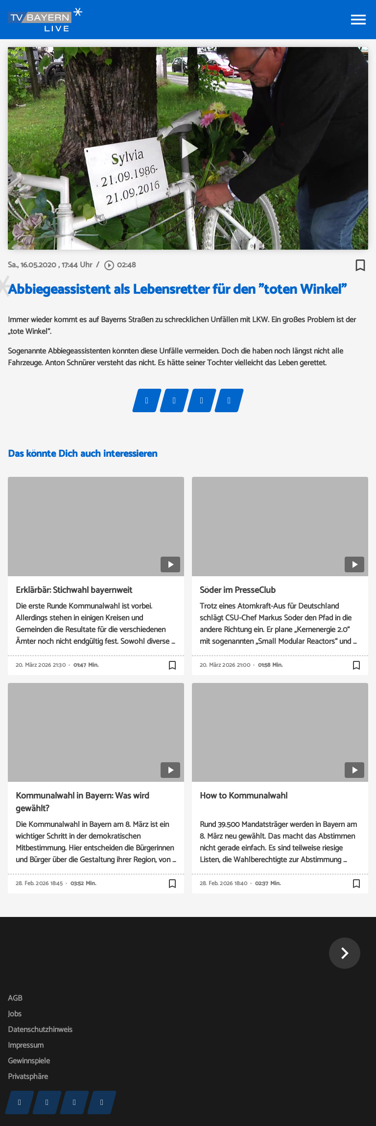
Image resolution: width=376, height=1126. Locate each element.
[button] (344, 953)
